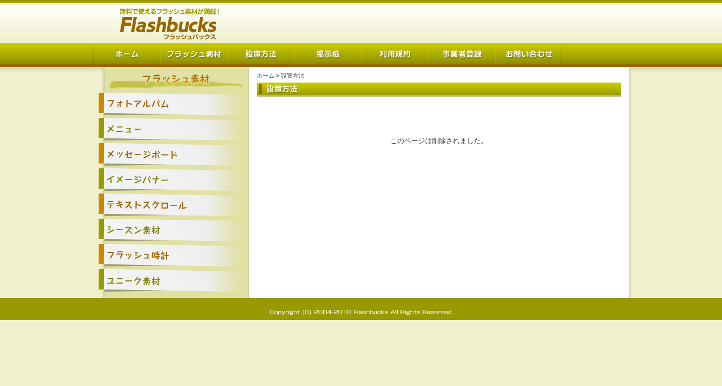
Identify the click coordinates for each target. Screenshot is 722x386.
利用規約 (394, 55)
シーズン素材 (171, 229)
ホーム (126, 55)
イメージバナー (171, 179)
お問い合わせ (528, 55)
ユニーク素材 (171, 280)
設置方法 (260, 55)
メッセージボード (171, 154)
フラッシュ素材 (193, 55)
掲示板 (327, 55)
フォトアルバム (171, 103)
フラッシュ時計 (171, 255)
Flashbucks (169, 21)
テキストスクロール (171, 204)
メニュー (171, 129)
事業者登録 (461, 55)
